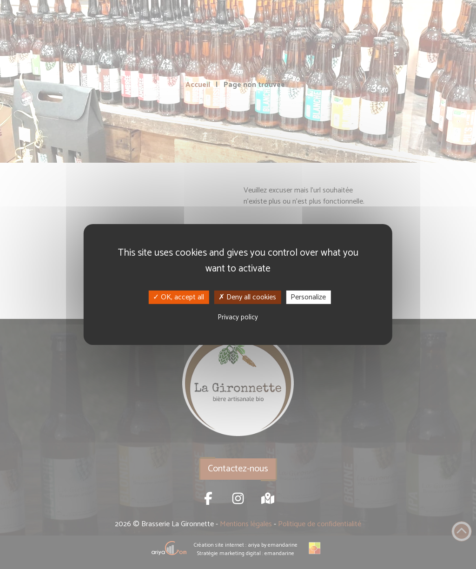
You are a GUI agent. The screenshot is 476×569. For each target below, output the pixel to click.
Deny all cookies (247, 297)
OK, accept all (178, 297)
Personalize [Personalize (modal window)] (308, 297)
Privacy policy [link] (238, 317)
